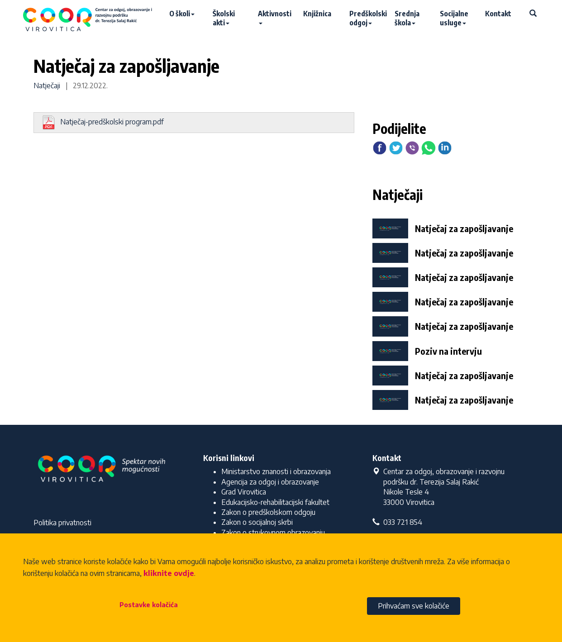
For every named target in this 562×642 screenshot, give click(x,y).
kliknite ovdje (168, 573)
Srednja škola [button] (407, 18)
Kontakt (498, 13)
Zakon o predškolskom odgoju (268, 512)
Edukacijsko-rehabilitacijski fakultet (275, 502)
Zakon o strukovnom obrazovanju (273, 532)
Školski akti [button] (224, 18)
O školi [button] (182, 13)
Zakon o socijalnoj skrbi (257, 522)
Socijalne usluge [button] (454, 18)
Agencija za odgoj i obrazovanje (270, 481)
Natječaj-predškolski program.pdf (102, 122)
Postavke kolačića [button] (148, 605)
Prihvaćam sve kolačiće (413, 605)
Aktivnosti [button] (274, 16)
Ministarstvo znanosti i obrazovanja (276, 471)
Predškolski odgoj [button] (367, 18)
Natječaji (46, 85)
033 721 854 (397, 522)
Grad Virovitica (243, 491)
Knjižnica (317, 13)
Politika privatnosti (62, 522)
